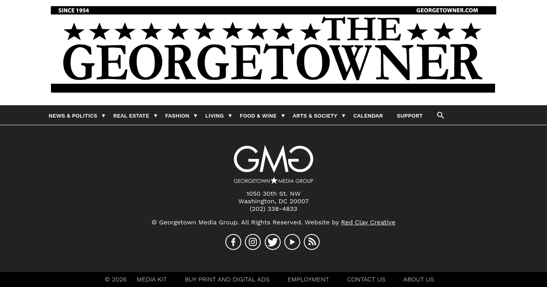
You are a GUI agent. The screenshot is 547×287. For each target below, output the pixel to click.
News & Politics (73, 115)
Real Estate (131, 115)
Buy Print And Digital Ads (227, 279)
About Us (418, 279)
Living (214, 115)
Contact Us (366, 279)
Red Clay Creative (368, 222)
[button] (441, 114)
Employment (308, 279)
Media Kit (152, 279)
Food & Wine (258, 115)
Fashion (177, 115)
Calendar (368, 115)
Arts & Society (315, 115)
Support (410, 115)
